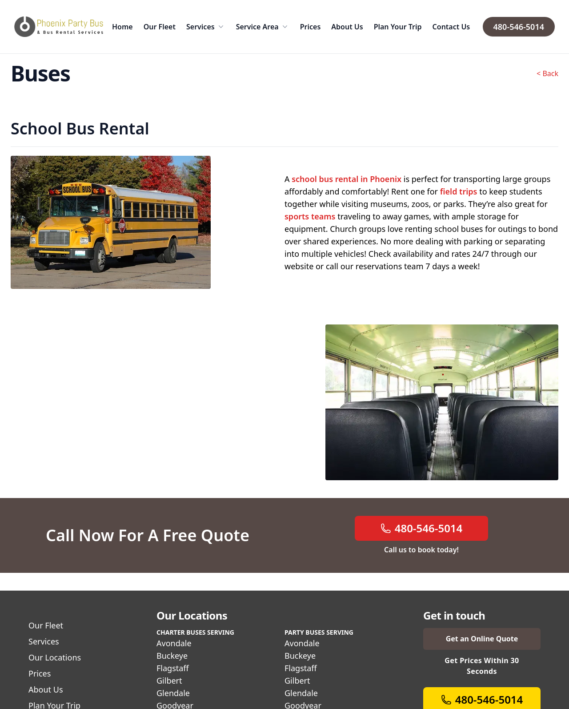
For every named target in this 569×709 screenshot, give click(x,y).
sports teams (309, 216)
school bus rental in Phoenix (346, 179)
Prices (310, 27)
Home (122, 27)
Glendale (173, 693)
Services (205, 27)
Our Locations (54, 657)
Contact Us (451, 27)
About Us (347, 27)
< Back (547, 73)
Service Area (262, 27)
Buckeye (172, 655)
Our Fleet (160, 27)
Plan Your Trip (398, 27)
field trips (458, 191)
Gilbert (169, 680)
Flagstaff (172, 668)
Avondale (174, 643)
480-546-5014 (518, 26)
